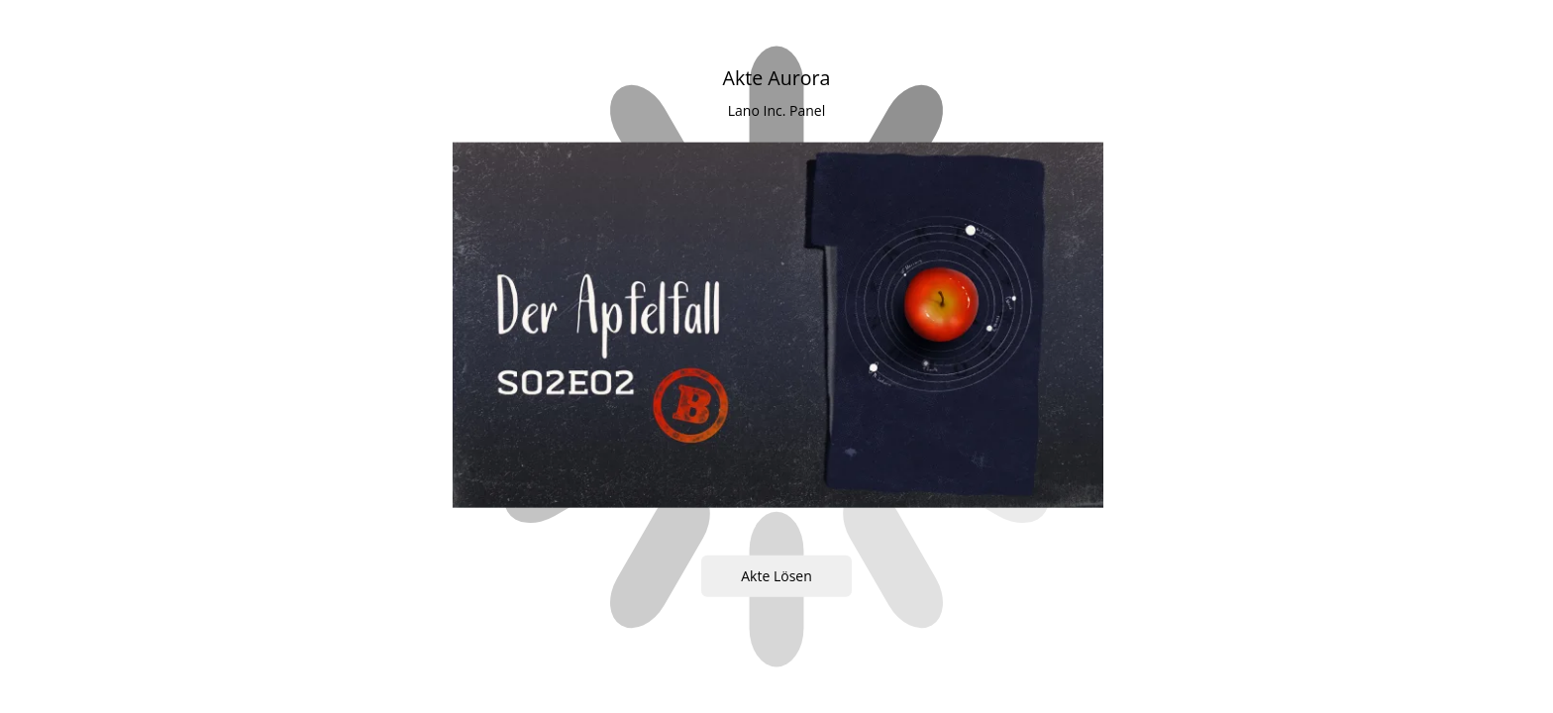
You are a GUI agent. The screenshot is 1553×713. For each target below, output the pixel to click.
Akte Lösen (776, 575)
